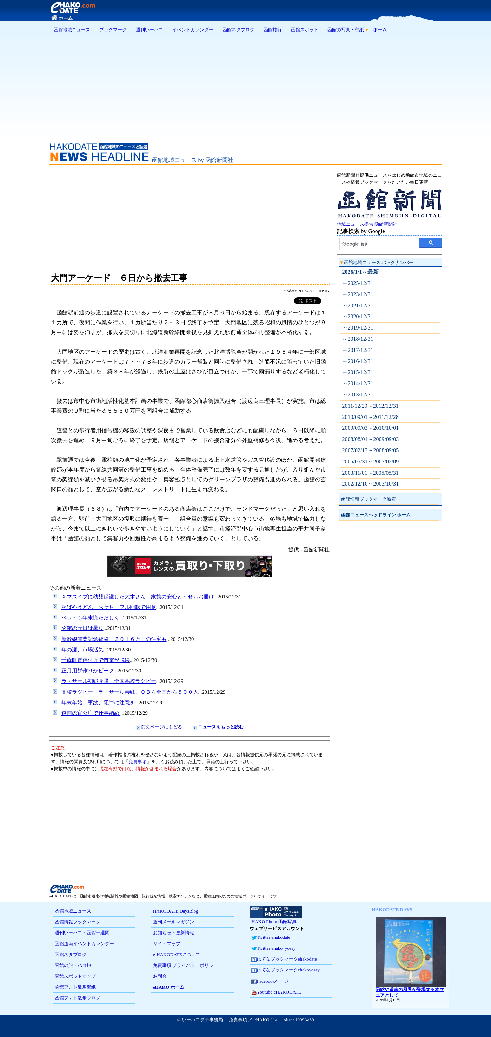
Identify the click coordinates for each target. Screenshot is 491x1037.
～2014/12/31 (357, 383)
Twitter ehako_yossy (273, 948)
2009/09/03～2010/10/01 (370, 428)
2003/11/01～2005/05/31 (370, 473)
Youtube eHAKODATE (276, 992)
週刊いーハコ (149, 29)
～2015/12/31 (357, 372)
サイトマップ (166, 943)
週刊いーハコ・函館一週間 (82, 932)
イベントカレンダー (192, 29)
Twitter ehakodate (271, 938)
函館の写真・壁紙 (345, 29)
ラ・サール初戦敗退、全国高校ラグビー (108, 681)
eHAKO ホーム (168, 987)
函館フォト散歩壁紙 (75, 987)
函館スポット (304, 29)
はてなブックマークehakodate (284, 959)
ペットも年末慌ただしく (90, 618)
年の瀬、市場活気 (82, 649)
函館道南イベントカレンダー (84, 943)
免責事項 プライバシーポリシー (185, 965)
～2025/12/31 (357, 283)
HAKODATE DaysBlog (175, 911)
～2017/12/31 (357, 350)
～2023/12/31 (357, 294)
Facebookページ (270, 981)
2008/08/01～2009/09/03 (370, 439)
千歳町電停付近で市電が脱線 (95, 660)
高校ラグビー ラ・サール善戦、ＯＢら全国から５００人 (129, 692)
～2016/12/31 (357, 361)
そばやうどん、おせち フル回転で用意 (108, 607)
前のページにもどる (161, 727)
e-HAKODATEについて (176, 954)
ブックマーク (113, 29)
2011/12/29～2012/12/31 (370, 406)
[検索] (378, 244)
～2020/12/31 (357, 316)
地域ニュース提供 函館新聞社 (389, 222)
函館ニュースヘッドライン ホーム (376, 514)
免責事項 (137, 761)
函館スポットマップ (75, 976)
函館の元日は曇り (82, 628)
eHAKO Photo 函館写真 (276, 919)
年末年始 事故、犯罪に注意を (98, 702)
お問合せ (162, 976)
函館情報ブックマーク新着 (368, 499)
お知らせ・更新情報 (173, 932)
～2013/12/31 (357, 395)
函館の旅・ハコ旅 (73, 965)
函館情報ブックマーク (77, 921)
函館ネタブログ (238, 29)
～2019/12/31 (357, 328)
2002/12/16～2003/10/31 (370, 484)
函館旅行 (273, 29)
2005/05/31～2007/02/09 (370, 462)
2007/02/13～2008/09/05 (370, 450)
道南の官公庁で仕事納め (91, 713)
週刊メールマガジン (173, 921)
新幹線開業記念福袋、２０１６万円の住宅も (114, 639)
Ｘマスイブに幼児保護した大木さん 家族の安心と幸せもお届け (137, 596)
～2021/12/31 (357, 306)
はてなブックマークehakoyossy (285, 970)
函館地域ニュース (72, 29)
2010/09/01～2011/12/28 (370, 417)
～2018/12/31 (357, 339)
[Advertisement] (245, 85)
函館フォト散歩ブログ (77, 998)
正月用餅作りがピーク (87, 670)
